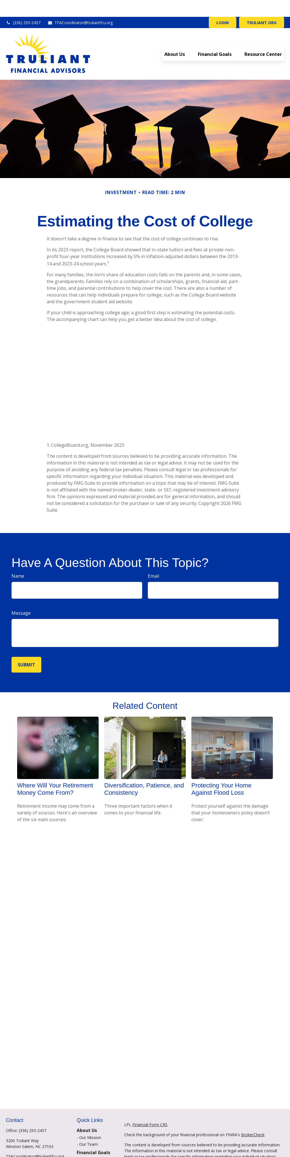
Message (21, 596)
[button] (174, 37)
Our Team (88, 1127)
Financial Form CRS (149, 1107)
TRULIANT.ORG (262, 5)
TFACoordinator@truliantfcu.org (80, 5)
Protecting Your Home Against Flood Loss (221, 772)
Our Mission (90, 1120)
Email (153, 559)
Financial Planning (95, 1142)
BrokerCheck (252, 1117)
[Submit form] (26, 648)
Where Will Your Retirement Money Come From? (55, 772)
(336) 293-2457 (23, 5)
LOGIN (222, 5)
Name (18, 559)
